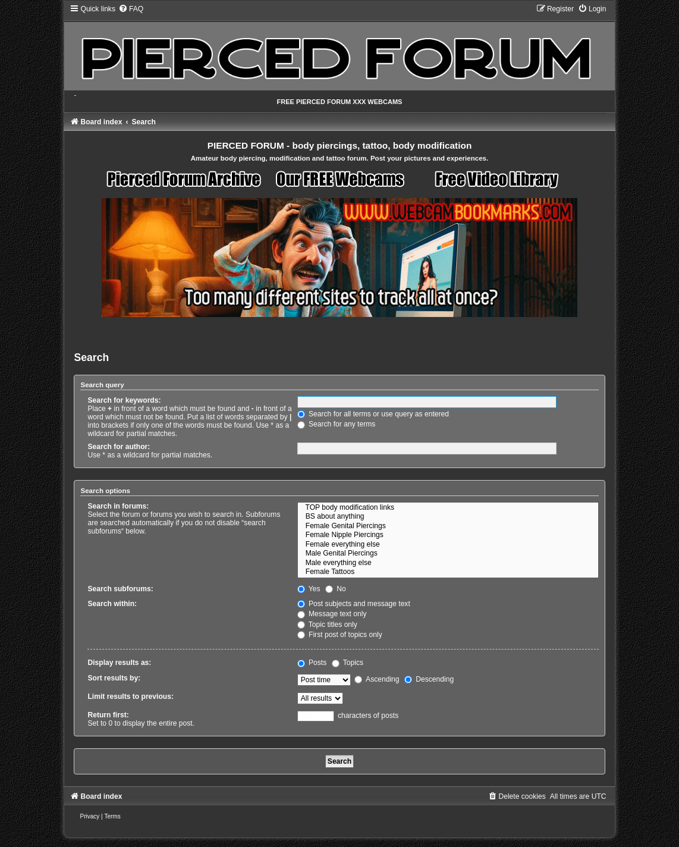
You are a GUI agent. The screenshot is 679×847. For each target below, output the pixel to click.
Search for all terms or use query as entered (373, 414)
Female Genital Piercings (448, 526)
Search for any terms (336, 424)
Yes (308, 589)
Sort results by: (113, 678)
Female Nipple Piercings (448, 535)
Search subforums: (120, 589)
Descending (429, 679)
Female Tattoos (448, 572)
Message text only (332, 614)
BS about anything (448, 517)
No (335, 589)
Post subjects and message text (353, 604)
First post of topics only (339, 634)
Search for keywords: (124, 400)
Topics (347, 662)
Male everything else (448, 563)
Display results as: (119, 662)
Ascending (376, 679)
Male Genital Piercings (448, 554)
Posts (312, 662)
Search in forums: (118, 506)
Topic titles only (327, 624)
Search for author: (118, 447)
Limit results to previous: (130, 696)
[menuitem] (130, 9)
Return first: (107, 715)
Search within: (112, 604)
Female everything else (448, 545)
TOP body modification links (448, 508)
